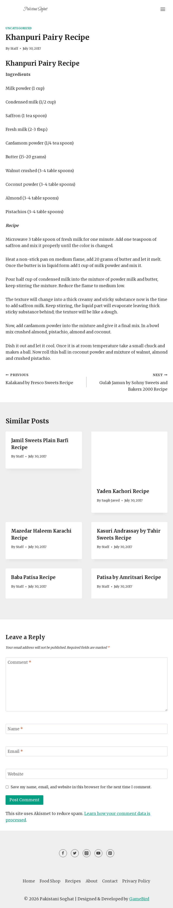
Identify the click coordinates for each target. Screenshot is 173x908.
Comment (19, 662)
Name (15, 728)
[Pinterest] (110, 853)
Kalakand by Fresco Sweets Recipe (44, 379)
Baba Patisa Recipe (33, 577)
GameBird (139, 899)
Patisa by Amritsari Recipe (129, 577)
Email (15, 751)
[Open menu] (162, 9)
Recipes (73, 881)
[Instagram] (87, 853)
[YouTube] (98, 853)
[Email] (86, 751)
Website (15, 774)
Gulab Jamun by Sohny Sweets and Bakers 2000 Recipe (129, 382)
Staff (14, 49)
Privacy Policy (136, 881)
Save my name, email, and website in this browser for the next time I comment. (81, 787)
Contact (110, 881)
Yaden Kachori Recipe (123, 491)
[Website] (86, 774)
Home (29, 881)
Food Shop (50, 881)
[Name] (86, 729)
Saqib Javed (111, 500)
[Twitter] (75, 853)
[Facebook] (63, 853)
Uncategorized (19, 28)
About (92, 881)
